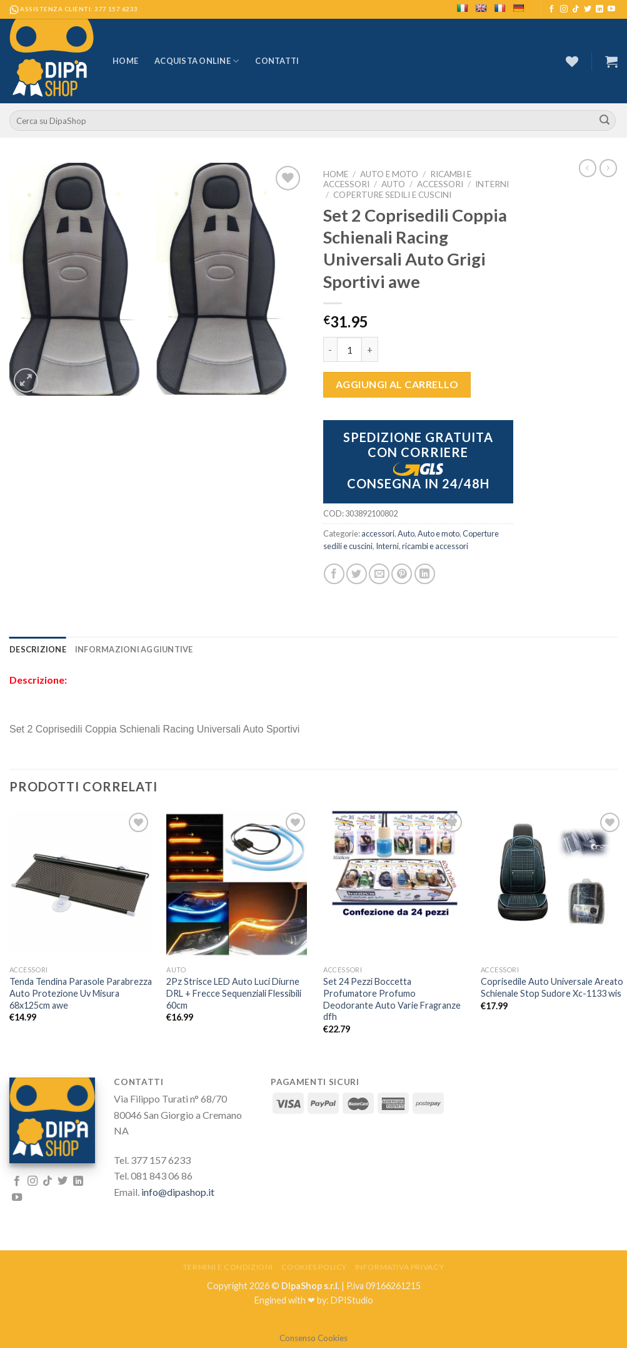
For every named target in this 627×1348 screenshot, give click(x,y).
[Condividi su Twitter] (356, 573)
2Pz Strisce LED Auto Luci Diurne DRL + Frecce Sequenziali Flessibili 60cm (233, 993)
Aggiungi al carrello (397, 384)
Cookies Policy (314, 1267)
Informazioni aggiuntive (134, 649)
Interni (492, 184)
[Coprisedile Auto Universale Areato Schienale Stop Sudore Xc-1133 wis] (552, 871)
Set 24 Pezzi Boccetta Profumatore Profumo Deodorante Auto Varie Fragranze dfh (392, 999)
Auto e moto (389, 174)
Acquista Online (196, 61)
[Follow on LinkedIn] (599, 9)
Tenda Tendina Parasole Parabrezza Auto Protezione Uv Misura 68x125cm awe (80, 993)
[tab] (37, 649)
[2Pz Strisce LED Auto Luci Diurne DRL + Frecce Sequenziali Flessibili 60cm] (237, 884)
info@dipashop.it (177, 1192)
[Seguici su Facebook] (551, 9)
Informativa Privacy (399, 1267)
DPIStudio (352, 1300)
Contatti (277, 61)
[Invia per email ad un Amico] (379, 573)
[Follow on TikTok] (575, 9)
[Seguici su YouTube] (611, 9)
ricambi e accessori (435, 546)
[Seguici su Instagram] (564, 9)
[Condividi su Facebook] (334, 573)
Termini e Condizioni (228, 1267)
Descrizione (37, 649)
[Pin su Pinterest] (401, 573)
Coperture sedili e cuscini (392, 195)
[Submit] (604, 120)
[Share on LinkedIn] (424, 573)
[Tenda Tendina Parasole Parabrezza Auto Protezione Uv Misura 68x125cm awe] (81, 881)
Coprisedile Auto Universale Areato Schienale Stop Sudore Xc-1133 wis (552, 987)
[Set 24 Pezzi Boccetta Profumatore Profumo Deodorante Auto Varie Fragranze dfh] (394, 865)
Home (125, 61)
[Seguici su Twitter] (587, 9)
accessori (440, 184)
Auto (393, 184)
